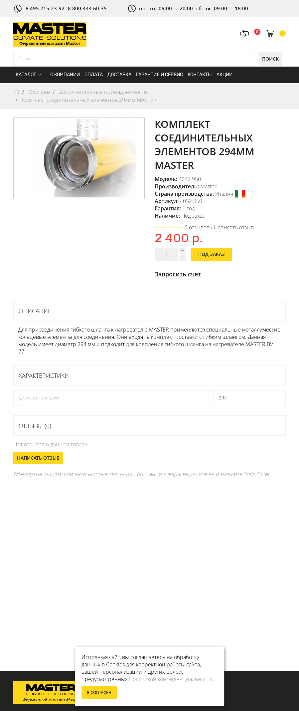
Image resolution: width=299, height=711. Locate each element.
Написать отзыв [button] (38, 458)
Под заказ (211, 254)
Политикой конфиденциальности (171, 679)
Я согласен (99, 692)
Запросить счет (178, 274)
